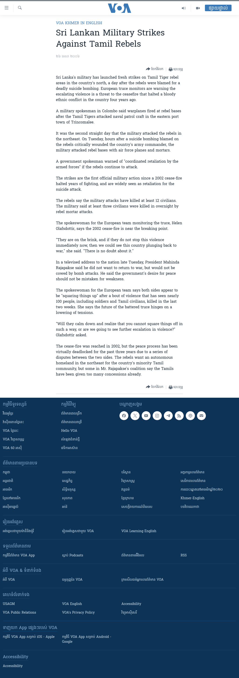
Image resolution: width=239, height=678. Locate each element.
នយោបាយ (69, 472)
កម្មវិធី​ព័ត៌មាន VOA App (19, 555)
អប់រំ (64, 507)
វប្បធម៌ (125, 489)
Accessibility (131, 604)
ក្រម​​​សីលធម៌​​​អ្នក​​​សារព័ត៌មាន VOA (142, 579)
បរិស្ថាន (126, 472)
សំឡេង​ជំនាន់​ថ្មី (70, 439)
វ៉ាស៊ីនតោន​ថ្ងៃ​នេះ (13, 422)
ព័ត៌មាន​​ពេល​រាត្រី (71, 422)
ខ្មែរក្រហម (127, 498)
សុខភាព (67, 498)
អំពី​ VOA (9, 579)
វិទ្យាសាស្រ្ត (128, 481)
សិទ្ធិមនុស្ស (69, 489)
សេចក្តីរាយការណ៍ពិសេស (136, 507)
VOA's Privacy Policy (78, 612)
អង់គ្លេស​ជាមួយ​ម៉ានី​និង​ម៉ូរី (18, 531)
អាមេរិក (7, 489)
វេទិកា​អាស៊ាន (69, 448)
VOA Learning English (138, 531)
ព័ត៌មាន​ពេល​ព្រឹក (71, 413)
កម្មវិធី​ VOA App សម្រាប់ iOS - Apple (29, 637)
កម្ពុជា (6, 472)
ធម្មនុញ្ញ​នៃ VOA (72, 579)
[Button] (154, 69)
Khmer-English (192, 498)
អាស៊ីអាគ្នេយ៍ (10, 507)
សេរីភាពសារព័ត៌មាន (193, 481)
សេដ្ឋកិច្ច (67, 481)
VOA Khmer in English (79, 23)
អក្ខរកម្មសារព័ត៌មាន (192, 472)
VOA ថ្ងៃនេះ (10, 431)
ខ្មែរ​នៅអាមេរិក (12, 498)
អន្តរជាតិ (8, 481)
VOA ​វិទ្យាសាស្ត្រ (13, 439)
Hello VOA (69, 431)
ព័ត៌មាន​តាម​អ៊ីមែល (132, 555)
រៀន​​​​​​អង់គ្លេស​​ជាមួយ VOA (78, 531)
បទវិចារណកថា (190, 507)
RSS (184, 555)
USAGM (9, 604)
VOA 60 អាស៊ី (12, 448)
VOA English (72, 604)
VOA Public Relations (19, 612)
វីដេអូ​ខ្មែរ (8, 413)
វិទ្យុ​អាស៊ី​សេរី (129, 612)
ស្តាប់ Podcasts (72, 555)
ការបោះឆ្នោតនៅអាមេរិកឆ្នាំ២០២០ (202, 489)
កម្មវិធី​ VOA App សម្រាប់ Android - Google (86, 639)
